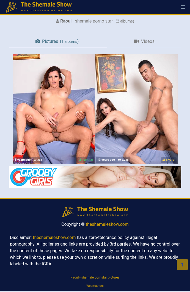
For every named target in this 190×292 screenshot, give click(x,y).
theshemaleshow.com (107, 224)
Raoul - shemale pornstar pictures (95, 277)
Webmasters (95, 286)
